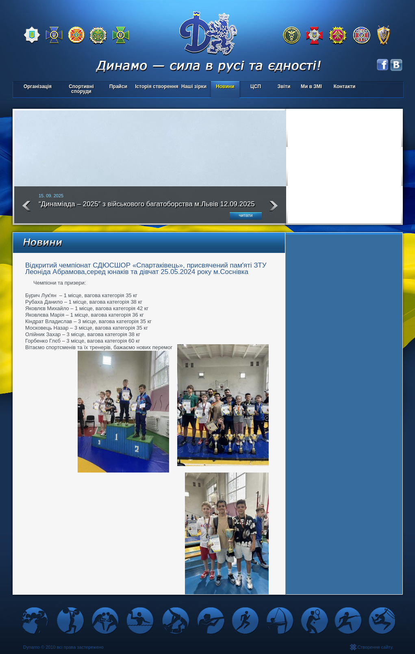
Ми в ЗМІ (311, 86)
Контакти (345, 86)
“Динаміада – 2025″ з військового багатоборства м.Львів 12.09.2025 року (147, 207)
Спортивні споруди (81, 89)
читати (246, 215)
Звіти (284, 86)
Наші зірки (192, 87)
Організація (38, 86)
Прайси (118, 86)
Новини (225, 86)
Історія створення (156, 86)
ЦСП (254, 87)
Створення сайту (374, 647)
